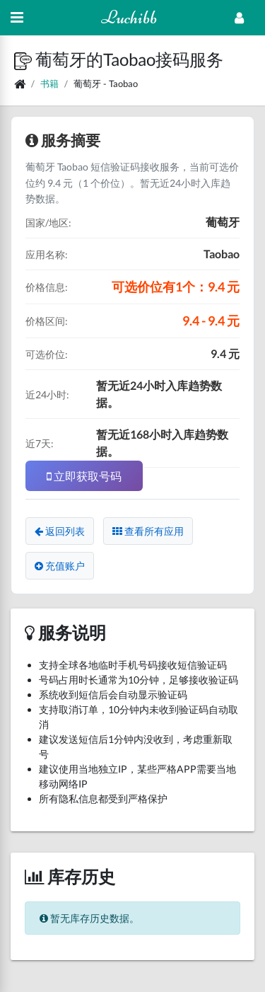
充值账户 (60, 566)
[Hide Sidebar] (17, 17)
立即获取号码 (84, 476)
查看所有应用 (148, 531)
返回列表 (60, 531)
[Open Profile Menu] (239, 17)
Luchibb (129, 17)
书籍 (49, 83)
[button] (24, 59)
